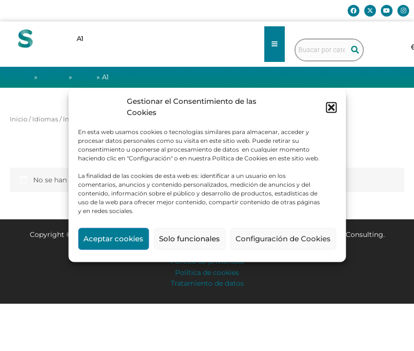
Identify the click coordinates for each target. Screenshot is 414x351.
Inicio (18, 119)
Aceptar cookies (113, 238)
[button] (331, 107)
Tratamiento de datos (207, 283)
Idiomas (53, 77)
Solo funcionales (189, 238)
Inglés (84, 77)
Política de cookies (207, 272)
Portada (18, 77)
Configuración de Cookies (283, 238)
